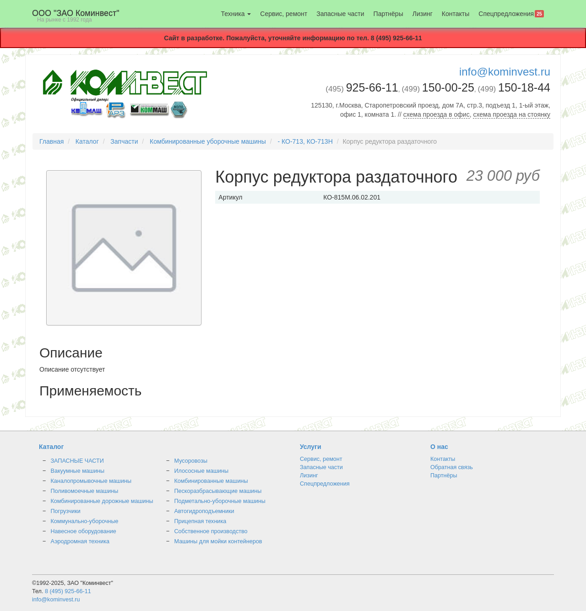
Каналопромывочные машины (91, 481)
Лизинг (422, 13)
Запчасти (124, 141)
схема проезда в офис (436, 114)
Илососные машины (201, 471)
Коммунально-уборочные (85, 521)
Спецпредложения (511, 13)
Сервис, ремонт (283, 13)
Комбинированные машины (211, 481)
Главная (51, 141)
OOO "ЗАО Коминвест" (75, 16)
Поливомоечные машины (85, 491)
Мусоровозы (190, 461)
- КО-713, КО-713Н (304, 141)
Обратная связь (451, 467)
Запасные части (340, 13)
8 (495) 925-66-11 (68, 591)
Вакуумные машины (77, 471)
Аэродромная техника (80, 541)
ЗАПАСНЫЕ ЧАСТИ (77, 461)
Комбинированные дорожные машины (102, 501)
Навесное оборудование (83, 531)
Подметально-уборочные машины (220, 501)
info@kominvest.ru (504, 71)
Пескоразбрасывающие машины (218, 491)
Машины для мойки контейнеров (218, 541)
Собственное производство (211, 531)
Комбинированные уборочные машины (208, 141)
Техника (236, 13)
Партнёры (388, 13)
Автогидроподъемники (204, 511)
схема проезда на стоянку (511, 114)
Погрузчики (66, 511)
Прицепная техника (200, 521)
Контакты (455, 13)
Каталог (87, 141)
